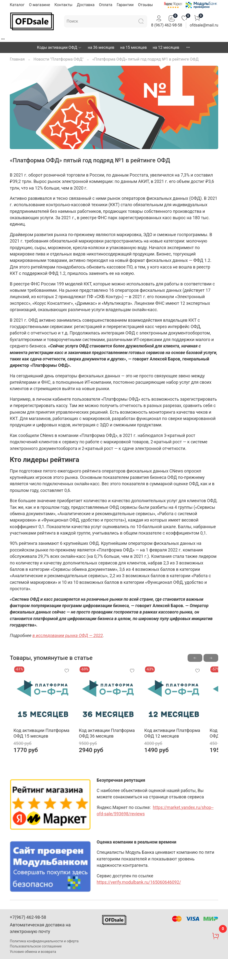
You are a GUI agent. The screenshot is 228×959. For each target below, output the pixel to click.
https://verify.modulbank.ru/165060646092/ (139, 888)
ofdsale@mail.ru (204, 25)
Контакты (63, 4)
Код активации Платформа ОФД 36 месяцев (110, 739)
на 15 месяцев (133, 47)
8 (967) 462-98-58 (166, 25)
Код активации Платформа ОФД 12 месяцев (181, 739)
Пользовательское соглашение (36, 947)
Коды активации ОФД (59, 47)
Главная (17, 59)
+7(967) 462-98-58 (28, 917)
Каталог (17, 4)
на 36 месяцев (101, 47)
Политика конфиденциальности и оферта (44, 941)
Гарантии (125, 4)
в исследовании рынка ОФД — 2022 (67, 635)
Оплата (105, 4)
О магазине (39, 4)
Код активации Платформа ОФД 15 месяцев (38, 739)
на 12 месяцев (166, 47)
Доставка (86, 4)
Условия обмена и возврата (33, 952)
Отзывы (145, 4)
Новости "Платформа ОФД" (59, 59)
